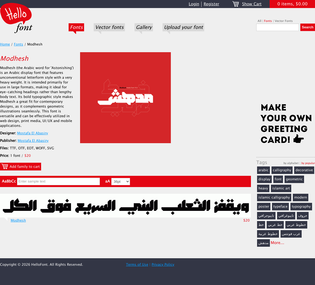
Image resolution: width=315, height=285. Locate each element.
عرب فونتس (291, 234)
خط (261, 224)
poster (263, 206)
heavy (263, 188)
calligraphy (282, 170)
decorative (304, 170)
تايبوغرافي (286, 215)
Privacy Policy (163, 264)
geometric (294, 179)
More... (277, 243)
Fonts (76, 27)
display (264, 179)
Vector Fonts (284, 21)
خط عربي (275, 224)
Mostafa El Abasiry (32, 133)
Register (211, 4)
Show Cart (252, 4)
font (278, 179)
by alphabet (291, 163)
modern (300, 197)
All (259, 21)
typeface (280, 206)
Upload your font (183, 27)
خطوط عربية (268, 234)
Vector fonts (109, 27)
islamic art (281, 188)
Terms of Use (137, 264)
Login (194, 4)
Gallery (144, 27)
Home (5, 44)
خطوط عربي (296, 224)
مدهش (263, 243)
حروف (302, 215)
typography (301, 206)
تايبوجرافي (266, 215)
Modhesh (18, 220)
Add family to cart (20, 166)
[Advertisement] (285, 69)
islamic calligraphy (274, 197)
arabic (263, 170)
